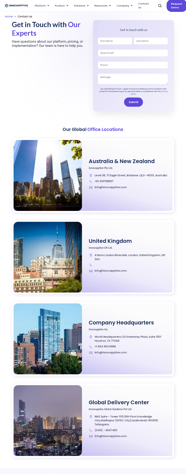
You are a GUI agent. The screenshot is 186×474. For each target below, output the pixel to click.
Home (9, 16)
